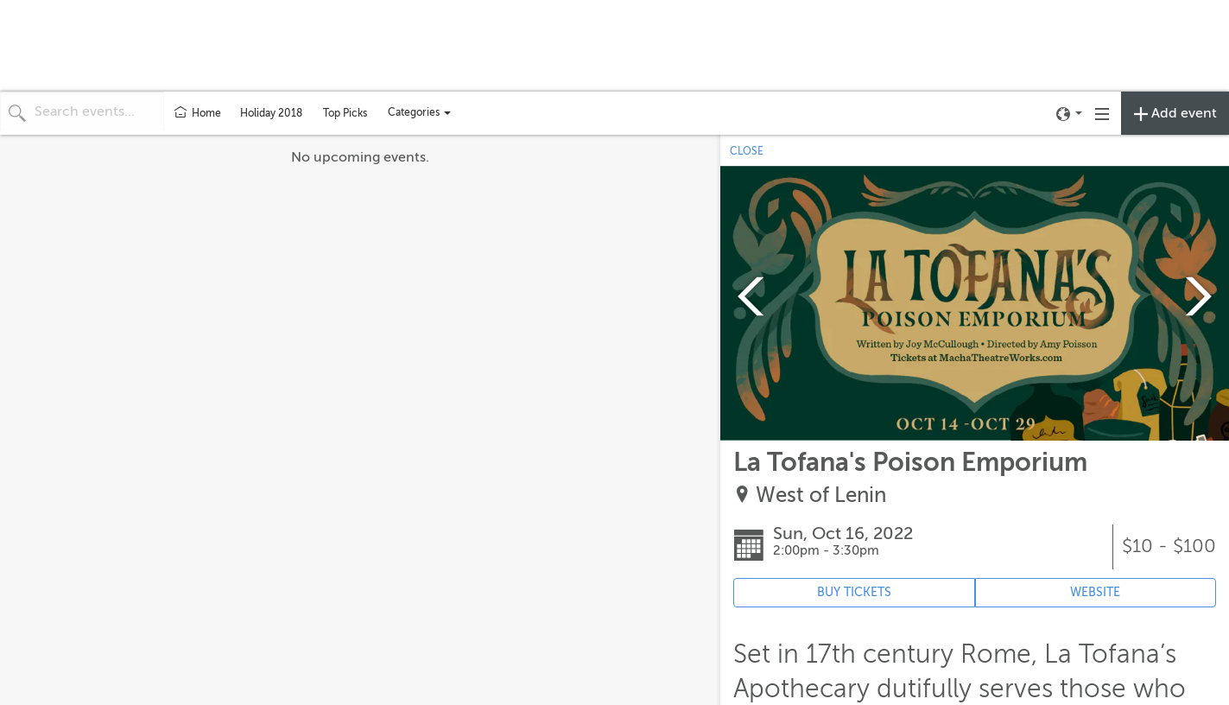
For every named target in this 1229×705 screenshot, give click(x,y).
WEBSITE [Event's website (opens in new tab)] (1095, 592)
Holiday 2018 (271, 113)
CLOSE (746, 151)
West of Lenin (821, 495)
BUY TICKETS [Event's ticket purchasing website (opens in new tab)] (854, 592)
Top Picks (345, 113)
